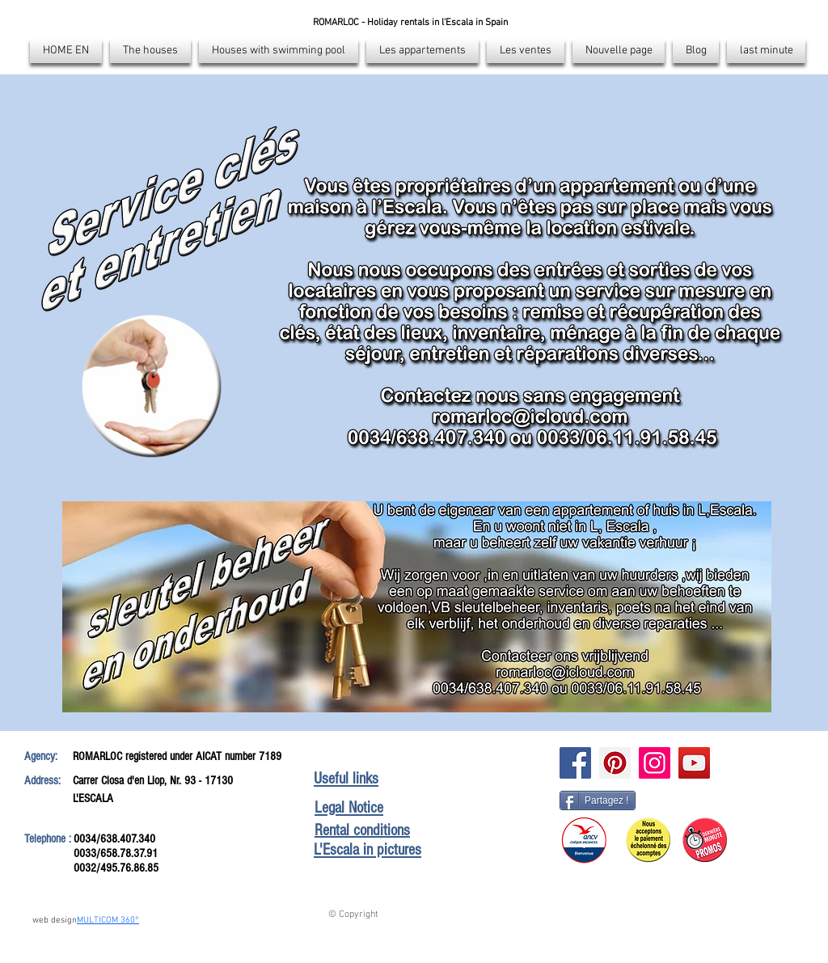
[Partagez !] (598, 800)
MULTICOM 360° (108, 920)
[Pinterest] (615, 763)
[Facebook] (575, 763)
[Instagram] (654, 763)
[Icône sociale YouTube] (694, 763)
